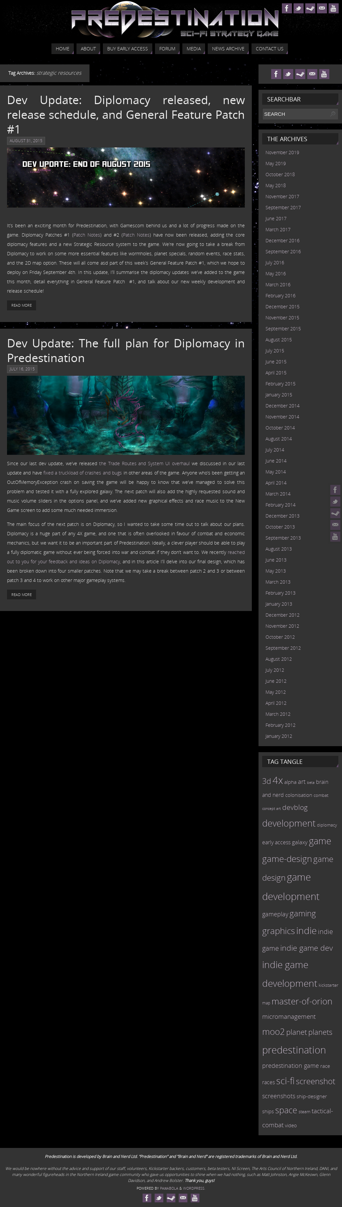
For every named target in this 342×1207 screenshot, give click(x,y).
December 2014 (283, 405)
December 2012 (283, 615)
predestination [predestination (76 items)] (294, 1050)
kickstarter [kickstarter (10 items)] (328, 985)
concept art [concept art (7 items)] (271, 808)
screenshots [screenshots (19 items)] (278, 1096)
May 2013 (276, 571)
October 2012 (280, 637)
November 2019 (282, 152)
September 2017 (283, 207)
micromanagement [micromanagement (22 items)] (289, 1016)
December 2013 (283, 516)
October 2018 (280, 174)
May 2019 (276, 163)
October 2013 (280, 527)
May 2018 (276, 185)
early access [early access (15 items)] (276, 842)
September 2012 (283, 648)
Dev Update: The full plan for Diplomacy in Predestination (126, 350)
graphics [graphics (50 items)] (278, 931)
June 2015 (276, 361)
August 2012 (279, 659)
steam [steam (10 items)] (304, 1112)
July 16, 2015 (22, 369)
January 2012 (279, 736)
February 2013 (281, 593)
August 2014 (279, 438)
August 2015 (279, 339)
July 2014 (275, 449)
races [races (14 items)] (268, 1082)
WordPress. (194, 1188)
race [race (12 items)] (325, 1066)
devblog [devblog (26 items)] (295, 807)
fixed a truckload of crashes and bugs (82, 473)
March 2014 (278, 494)
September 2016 (283, 251)
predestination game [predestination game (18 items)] (290, 1066)
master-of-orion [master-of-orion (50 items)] (302, 1001)
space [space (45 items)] (286, 1110)
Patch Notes (86, 235)
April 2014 (276, 483)
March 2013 (278, 582)
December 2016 (283, 240)
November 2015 (282, 317)
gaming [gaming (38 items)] (303, 913)
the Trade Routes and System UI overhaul (144, 463)
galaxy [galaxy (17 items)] (300, 842)
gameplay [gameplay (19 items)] (275, 914)
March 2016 (278, 284)
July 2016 (275, 262)
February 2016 (281, 295)
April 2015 (276, 372)
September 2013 (283, 538)
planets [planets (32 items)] (320, 1032)
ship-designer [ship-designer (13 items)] (312, 1096)
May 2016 (276, 273)
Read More (21, 305)
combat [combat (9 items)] (321, 795)
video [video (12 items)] (291, 1125)
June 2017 (276, 218)
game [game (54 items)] (320, 841)
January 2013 (279, 604)
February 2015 (281, 383)
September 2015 (283, 328)
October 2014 (280, 427)
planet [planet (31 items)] (296, 1032)
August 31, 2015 (26, 140)
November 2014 (282, 416)
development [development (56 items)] (289, 823)
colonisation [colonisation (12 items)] (298, 795)
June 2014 (276, 461)
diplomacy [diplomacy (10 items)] (327, 825)
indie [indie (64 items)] (306, 930)
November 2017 (282, 196)
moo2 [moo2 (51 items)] (273, 1031)
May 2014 (276, 472)
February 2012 (281, 725)
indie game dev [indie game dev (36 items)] (306, 947)
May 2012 (276, 692)
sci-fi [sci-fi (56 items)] (285, 1081)
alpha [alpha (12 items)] (290, 782)
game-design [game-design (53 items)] (287, 859)
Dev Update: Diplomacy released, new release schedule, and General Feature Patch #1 (126, 114)
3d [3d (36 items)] (266, 781)
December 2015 (283, 306)
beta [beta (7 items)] (311, 782)
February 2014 (281, 505)
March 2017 (278, 229)
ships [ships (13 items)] (268, 1111)
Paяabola (169, 1188)
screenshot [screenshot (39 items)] (315, 1081)
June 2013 (276, 560)
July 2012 (275, 670)
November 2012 (282, 626)
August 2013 (279, 549)
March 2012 (278, 714)
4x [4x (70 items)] (278, 780)
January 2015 (279, 394)
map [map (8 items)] (266, 1002)
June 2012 (276, 681)
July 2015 (275, 350)
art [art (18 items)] (302, 782)
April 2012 (276, 703)
